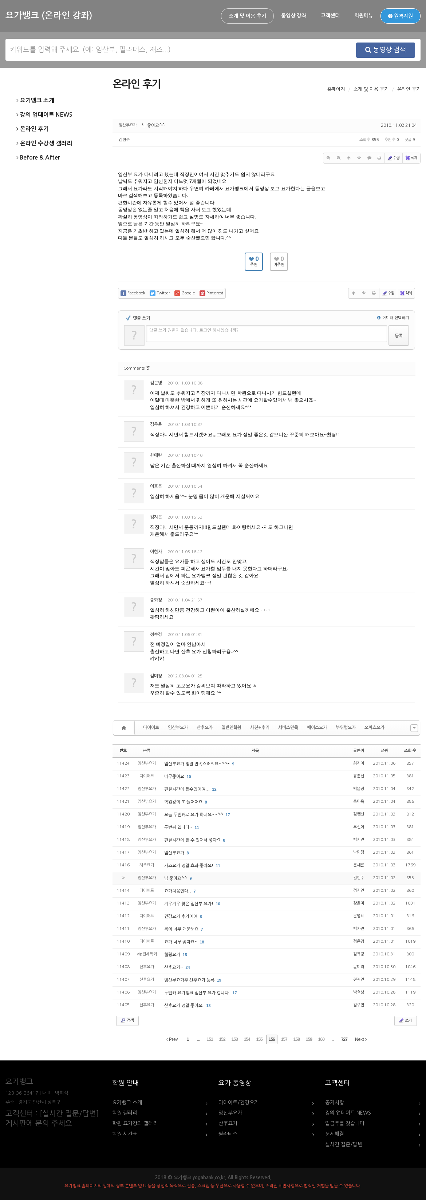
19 (219, 980)
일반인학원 (231, 727)
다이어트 (151, 727)
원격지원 (400, 16)
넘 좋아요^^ (153, 125)
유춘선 (358, 776)
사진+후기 (259, 727)
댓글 (404, 456)
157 (284, 1039)
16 (218, 904)
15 (185, 955)
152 (222, 1039)
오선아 (358, 827)
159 (309, 1039)
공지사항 (334, 1102)
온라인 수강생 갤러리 (44, 143)
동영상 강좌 (293, 15)
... (198, 1039)
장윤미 (358, 903)
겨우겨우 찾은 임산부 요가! (189, 904)
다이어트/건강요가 (238, 1102)
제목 (255, 751)
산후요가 (205, 727)
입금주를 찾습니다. (345, 1123)
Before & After (38, 158)
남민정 (358, 852)
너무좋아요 (174, 776)
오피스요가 (374, 727)
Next (361, 1039)
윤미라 (358, 967)
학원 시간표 (124, 1133)
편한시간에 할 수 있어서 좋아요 (193, 840)
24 (188, 967)
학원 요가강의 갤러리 (135, 1123)
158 (296, 1039)
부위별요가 (346, 727)
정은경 (358, 941)
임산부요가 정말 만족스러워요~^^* (197, 764)
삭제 (411, 158)
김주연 (358, 1005)
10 (189, 776)
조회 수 (410, 751)
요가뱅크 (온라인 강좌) (48, 15)
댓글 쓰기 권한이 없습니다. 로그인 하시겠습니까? (193, 330)
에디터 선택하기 (393, 318)
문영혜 (358, 916)
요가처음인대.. (178, 891)
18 (202, 942)
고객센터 (330, 15)
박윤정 (358, 789)
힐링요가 (172, 955)
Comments (136, 368)
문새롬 (358, 865)
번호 (123, 751)
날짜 (384, 751)
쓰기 (404, 1020)
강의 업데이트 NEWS (44, 115)
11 (197, 827)
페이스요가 (317, 727)
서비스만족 (288, 727)
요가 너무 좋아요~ (181, 942)
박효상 (358, 992)
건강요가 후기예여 (181, 916)
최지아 (358, 763)
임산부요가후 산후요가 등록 (190, 980)
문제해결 (334, 1133)
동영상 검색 (385, 50)
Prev (172, 1039)
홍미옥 (358, 802)
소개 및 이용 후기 (247, 16)
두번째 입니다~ (178, 827)
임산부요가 (178, 727)
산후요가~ (174, 967)
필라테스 (227, 1133)
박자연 (358, 929)
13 (208, 1005)
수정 (393, 158)
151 (210, 1039)
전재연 (358, 980)
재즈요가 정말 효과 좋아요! (189, 865)
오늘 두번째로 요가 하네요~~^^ (194, 815)
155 (259, 1039)
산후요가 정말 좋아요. (184, 1005)
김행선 (358, 814)
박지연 (358, 840)
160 (321, 1039)
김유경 (358, 954)
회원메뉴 (363, 15)
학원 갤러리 (124, 1112)
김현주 (124, 140)
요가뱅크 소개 (35, 101)
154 (247, 1039)
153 (235, 1039)
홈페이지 (336, 89)
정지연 (358, 891)
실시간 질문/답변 (343, 1144)
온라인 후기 (32, 129)
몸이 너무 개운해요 (182, 929)
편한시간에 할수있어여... (187, 789)
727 (344, 1039)
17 (228, 815)
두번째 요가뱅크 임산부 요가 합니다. (197, 993)
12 (214, 789)
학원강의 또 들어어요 (184, 802)
